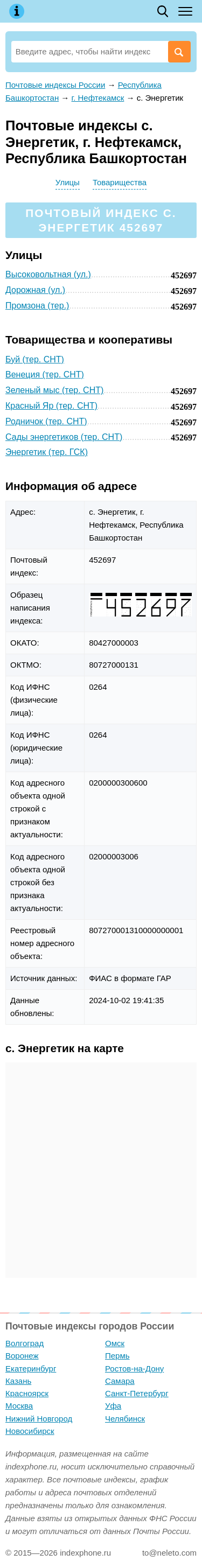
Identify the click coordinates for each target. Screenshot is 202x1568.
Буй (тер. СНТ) (34, 359)
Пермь (117, 1355)
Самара (120, 1380)
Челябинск (125, 1418)
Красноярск (26, 1393)
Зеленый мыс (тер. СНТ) (54, 390)
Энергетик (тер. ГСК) (46, 452)
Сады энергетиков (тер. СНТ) (63, 437)
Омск (114, 1343)
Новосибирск (29, 1431)
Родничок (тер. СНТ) (46, 421)
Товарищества (120, 182)
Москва (19, 1405)
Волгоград (24, 1343)
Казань (18, 1380)
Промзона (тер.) (37, 305)
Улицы (67, 182)
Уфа (113, 1405)
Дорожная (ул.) (35, 290)
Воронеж (22, 1355)
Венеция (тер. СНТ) (44, 374)
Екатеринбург (30, 1368)
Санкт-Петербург (137, 1393)
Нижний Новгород (38, 1418)
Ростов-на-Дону (134, 1368)
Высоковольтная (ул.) (48, 274)
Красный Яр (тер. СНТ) (51, 405)
